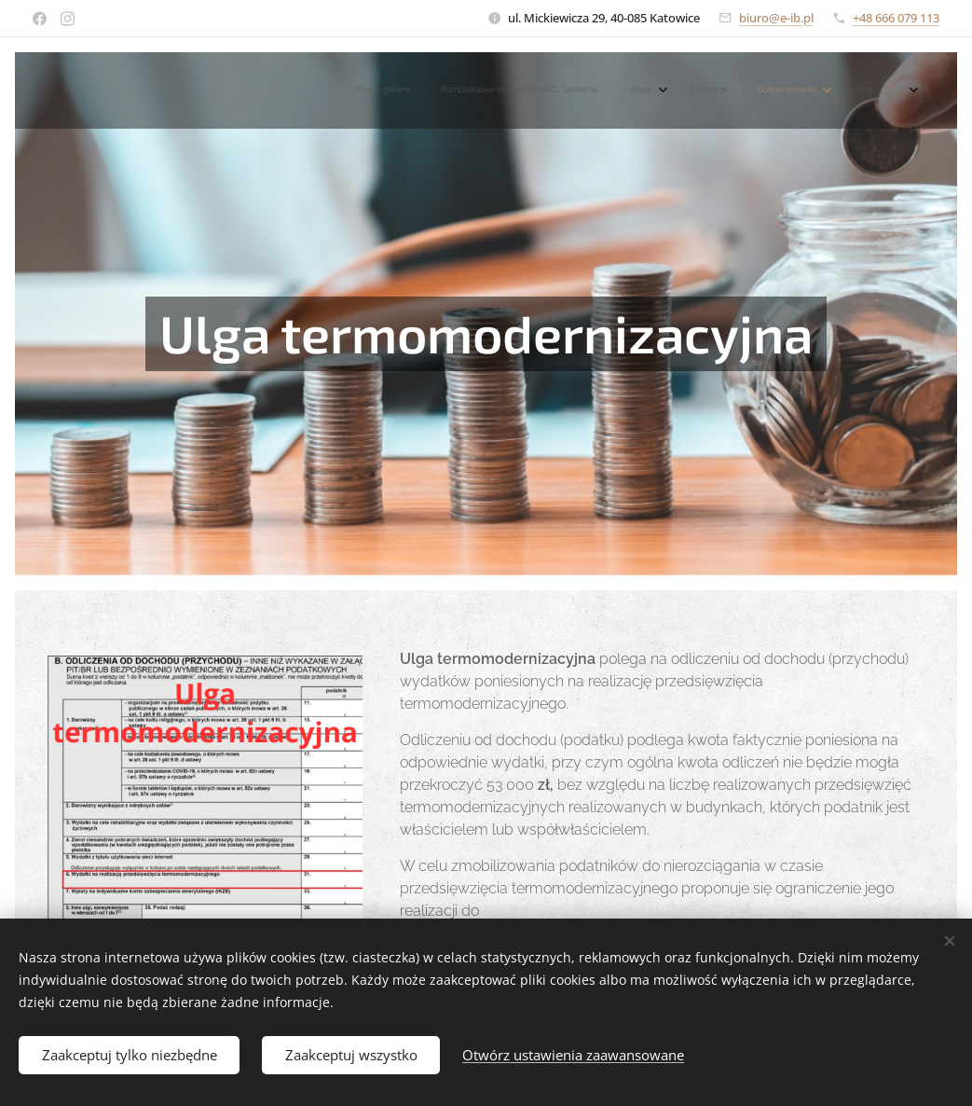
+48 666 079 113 (896, 17)
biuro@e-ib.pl (776, 17)
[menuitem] (681, 90)
